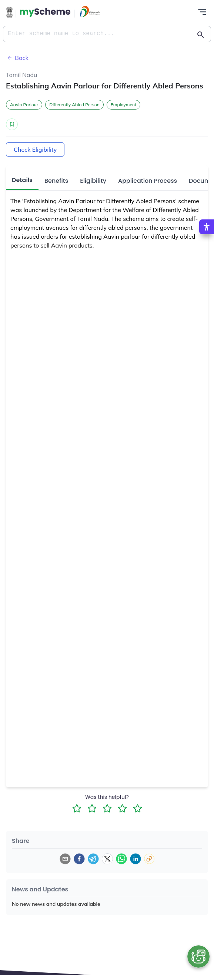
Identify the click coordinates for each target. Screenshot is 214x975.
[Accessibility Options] (206, 226)
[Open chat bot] (198, 956)
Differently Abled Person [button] (74, 104)
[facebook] (79, 858)
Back (17, 57)
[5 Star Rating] (137, 808)
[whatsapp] (121, 858)
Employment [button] (124, 104)
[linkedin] (135, 858)
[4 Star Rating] (122, 808)
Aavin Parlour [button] (24, 104)
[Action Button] (45, 12)
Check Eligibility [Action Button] (35, 149)
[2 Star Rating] (92, 808)
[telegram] (93, 858)
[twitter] (107, 858)
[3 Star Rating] (107, 808)
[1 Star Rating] (76, 808)
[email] (65, 858)
